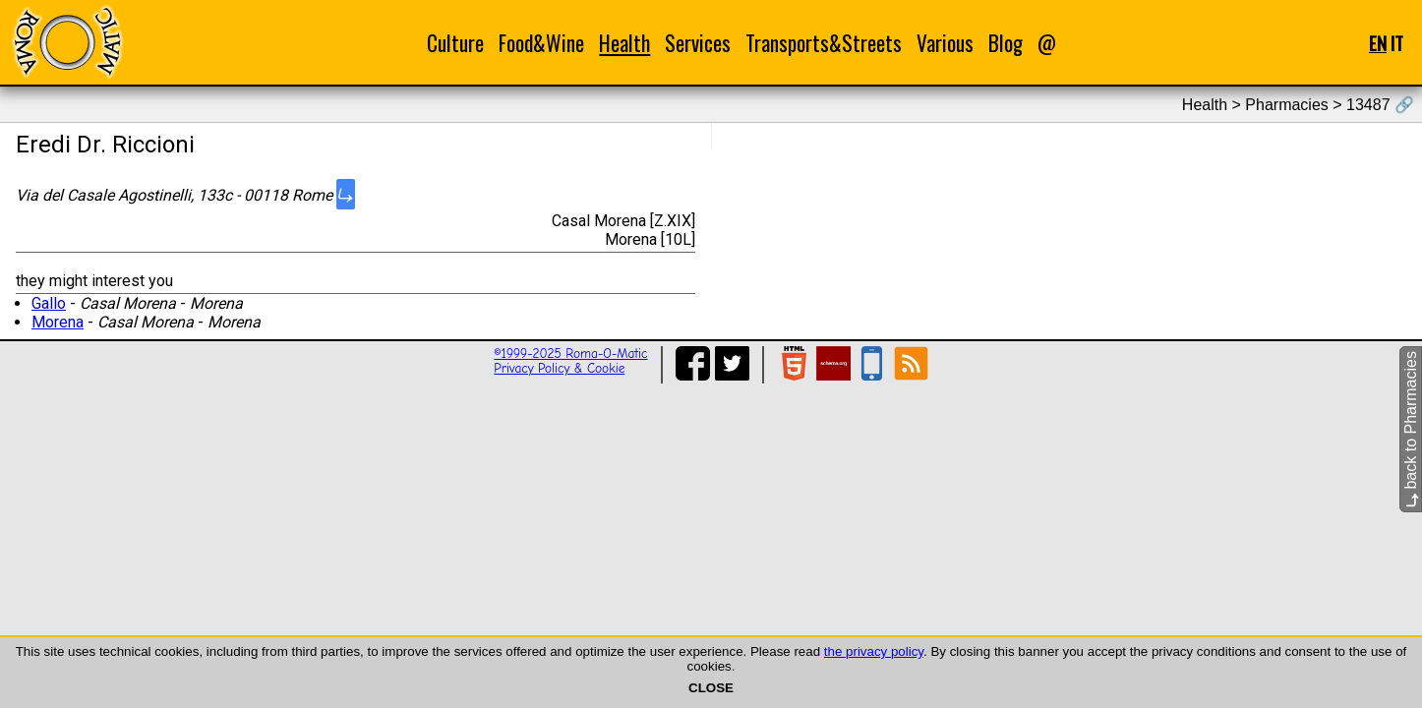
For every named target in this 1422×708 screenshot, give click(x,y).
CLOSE (711, 687)
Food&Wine (541, 43)
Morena (57, 322)
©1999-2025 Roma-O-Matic (570, 353)
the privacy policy (873, 651)
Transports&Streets (823, 43)
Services (698, 43)
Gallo (48, 303)
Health (624, 43)
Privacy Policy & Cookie (559, 368)
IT (1397, 43)
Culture (455, 43)
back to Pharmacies (1410, 429)
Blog (1005, 43)
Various (945, 43)
